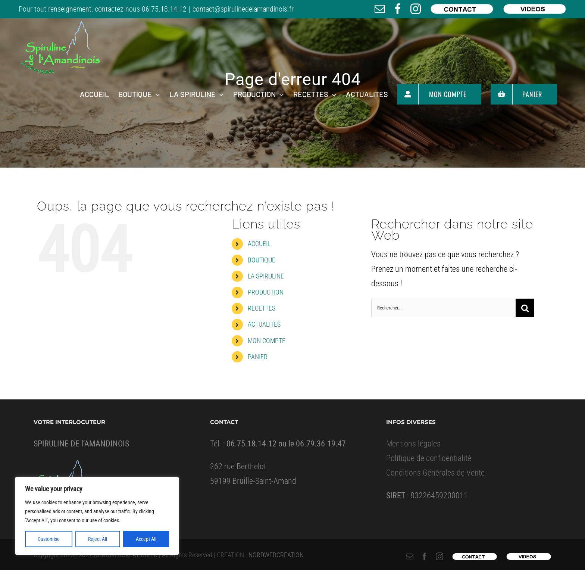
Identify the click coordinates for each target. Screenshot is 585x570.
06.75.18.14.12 (164, 8)
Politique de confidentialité (428, 458)
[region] (97, 516)
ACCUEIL (259, 243)
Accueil (261, 112)
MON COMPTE (266, 341)
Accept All (146, 539)
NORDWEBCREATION (276, 555)
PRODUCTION (266, 292)
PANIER (258, 357)
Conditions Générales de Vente (435, 472)
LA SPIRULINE (266, 276)
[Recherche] (525, 308)
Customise (49, 539)
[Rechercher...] (443, 308)
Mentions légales (413, 443)
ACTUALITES (264, 324)
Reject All (97, 539)
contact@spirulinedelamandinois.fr (243, 8)
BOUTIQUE (261, 260)
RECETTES (261, 308)
